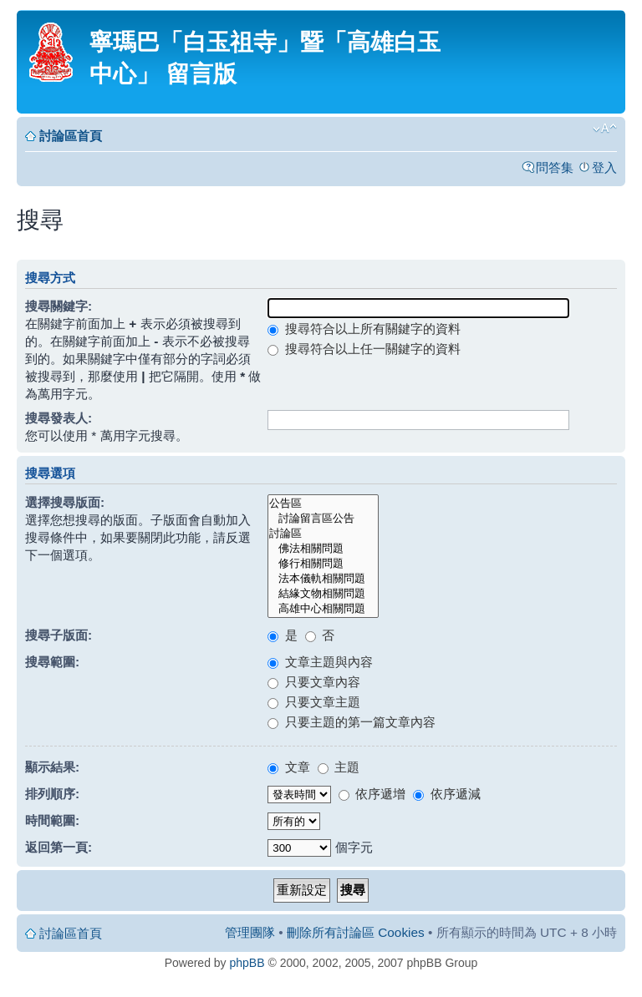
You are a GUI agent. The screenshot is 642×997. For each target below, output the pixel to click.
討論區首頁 (70, 136)
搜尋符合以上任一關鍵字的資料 (364, 349)
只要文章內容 (313, 682)
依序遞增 (372, 794)
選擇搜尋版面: (64, 502)
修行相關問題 (322, 563)
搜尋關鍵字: (58, 306)
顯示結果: (52, 767)
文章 (288, 767)
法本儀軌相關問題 (322, 578)
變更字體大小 (605, 128)
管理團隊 (250, 932)
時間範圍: (52, 820)
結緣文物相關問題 (322, 593)
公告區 (322, 503)
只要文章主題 (313, 702)
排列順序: (52, 794)
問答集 (554, 167)
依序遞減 (446, 794)
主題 (338, 767)
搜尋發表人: (58, 418)
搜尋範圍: (52, 662)
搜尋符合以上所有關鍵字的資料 (364, 328)
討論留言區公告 (322, 518)
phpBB (247, 962)
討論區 (322, 533)
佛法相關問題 (322, 548)
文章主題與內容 (320, 662)
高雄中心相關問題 (322, 608)
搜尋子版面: (58, 635)
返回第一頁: (58, 847)
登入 (604, 167)
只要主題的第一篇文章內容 (351, 722)
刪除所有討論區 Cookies (356, 932)
